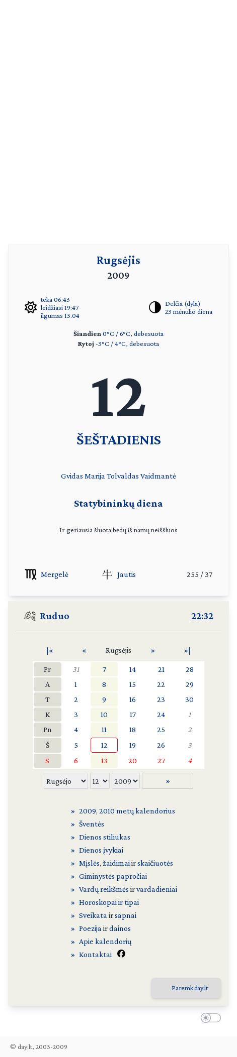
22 (161, 684)
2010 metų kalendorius (137, 810)
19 (132, 745)
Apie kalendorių (105, 941)
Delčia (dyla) (182, 303)
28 (190, 669)
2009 (87, 810)
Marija (95, 476)
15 (132, 684)
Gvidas (72, 476)
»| (187, 650)
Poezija (90, 928)
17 (133, 714)
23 (161, 699)
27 (161, 760)
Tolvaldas (123, 476)
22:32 (202, 615)
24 (161, 714)
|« (49, 650)
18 (132, 729)
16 (132, 699)
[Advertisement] (118, 118)
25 (161, 729)
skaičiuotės (155, 863)
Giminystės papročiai (113, 876)
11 (104, 729)
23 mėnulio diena (188, 311)
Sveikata (93, 915)
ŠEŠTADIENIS (118, 439)
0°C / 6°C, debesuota (133, 333)
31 (75, 669)
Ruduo (54, 615)
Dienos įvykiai (101, 850)
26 (161, 745)
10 (104, 714)
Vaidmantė (158, 476)
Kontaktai (95, 954)
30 (189, 699)
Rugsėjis (118, 260)
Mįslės (89, 863)
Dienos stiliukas (104, 837)
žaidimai (116, 863)
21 (161, 669)
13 (104, 760)
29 (190, 684)
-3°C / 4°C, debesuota (127, 343)
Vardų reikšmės (104, 889)
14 (132, 669)
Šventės (91, 823)
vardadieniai (156, 889)
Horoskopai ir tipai (109, 902)
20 (132, 760)
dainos (120, 928)
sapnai (125, 915)
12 (104, 745)
